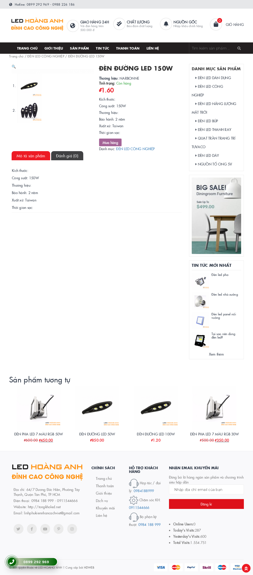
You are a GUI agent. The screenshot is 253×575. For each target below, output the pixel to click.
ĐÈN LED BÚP (206, 120)
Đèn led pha (219, 274)
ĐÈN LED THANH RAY (213, 129)
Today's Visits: (184, 530)
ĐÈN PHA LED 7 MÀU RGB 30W (214, 433)
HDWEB (89, 567)
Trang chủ (27, 48)
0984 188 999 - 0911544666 (54, 500)
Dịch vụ (102, 500)
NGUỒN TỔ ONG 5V (213, 164)
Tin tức (102, 48)
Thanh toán (105, 485)
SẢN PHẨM (79, 48)
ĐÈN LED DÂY (207, 155)
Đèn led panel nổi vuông (223, 316)
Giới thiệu (53, 48)
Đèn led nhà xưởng (224, 294)
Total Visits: (181, 542)
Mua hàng (110, 142)
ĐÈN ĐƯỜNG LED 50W (97, 433)
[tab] (31, 211)
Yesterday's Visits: (186, 536)
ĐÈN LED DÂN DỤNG (213, 77)
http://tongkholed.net (44, 506)
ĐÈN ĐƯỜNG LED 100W (156, 433)
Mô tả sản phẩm (31, 211)
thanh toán (128, 48)
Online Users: (183, 523)
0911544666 (139, 507)
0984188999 (144, 490)
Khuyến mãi (105, 507)
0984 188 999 (149, 524)
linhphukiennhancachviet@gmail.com (52, 512)
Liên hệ (153, 48)
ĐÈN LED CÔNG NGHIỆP (45, 56)
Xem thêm (216, 354)
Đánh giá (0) (67, 211)
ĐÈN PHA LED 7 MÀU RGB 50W (38, 433)
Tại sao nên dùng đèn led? (223, 335)
